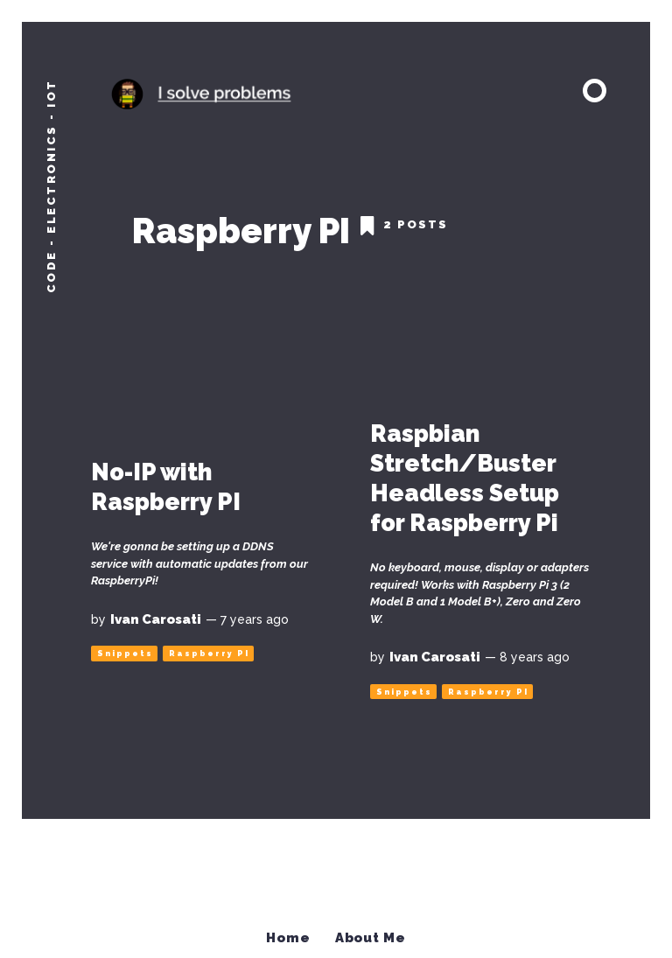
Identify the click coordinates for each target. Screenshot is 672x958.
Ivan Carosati (155, 611)
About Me (371, 929)
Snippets (125, 646)
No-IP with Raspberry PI (166, 479)
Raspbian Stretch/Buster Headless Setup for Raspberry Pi (464, 470)
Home (289, 929)
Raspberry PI (209, 646)
